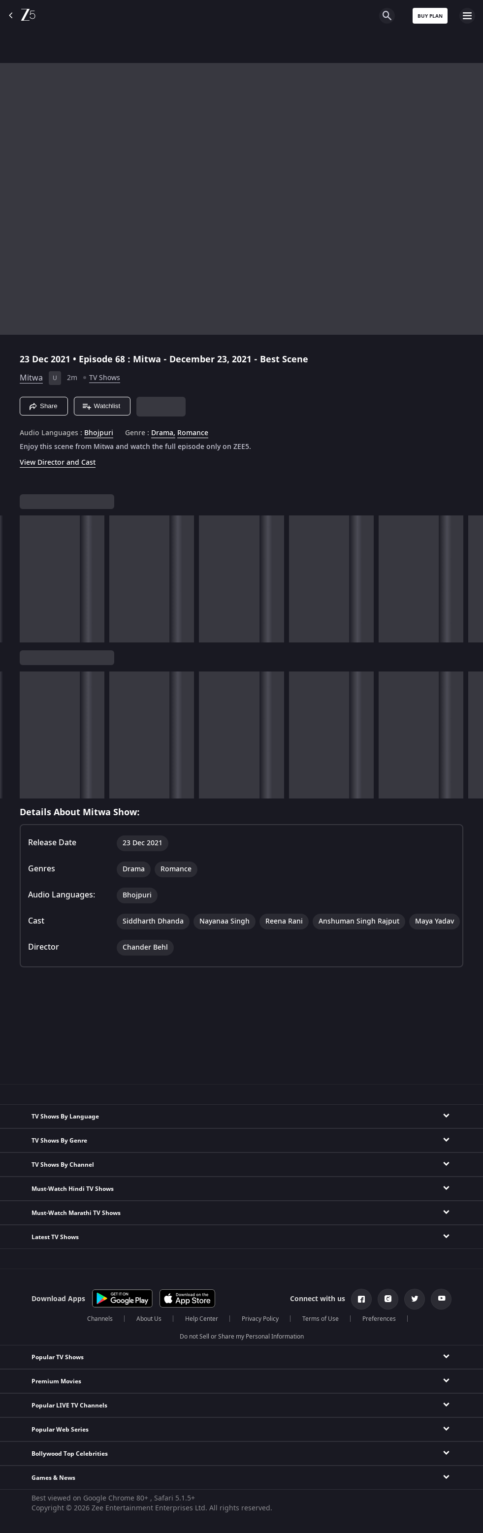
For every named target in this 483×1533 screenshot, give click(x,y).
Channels (100, 1318)
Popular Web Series (60, 1430)
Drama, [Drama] (163, 433)
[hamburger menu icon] (467, 16)
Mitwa (31, 378)
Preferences (379, 1318)
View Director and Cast (58, 462)
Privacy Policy (260, 1318)
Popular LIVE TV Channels (69, 1405)
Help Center (201, 1318)
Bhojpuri (98, 433)
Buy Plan (430, 16)
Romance (192, 433)
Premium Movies (56, 1381)
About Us (148, 1318)
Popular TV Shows (58, 1357)
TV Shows (104, 378)
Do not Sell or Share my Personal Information (242, 1336)
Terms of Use (320, 1318)
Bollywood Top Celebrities (70, 1454)
